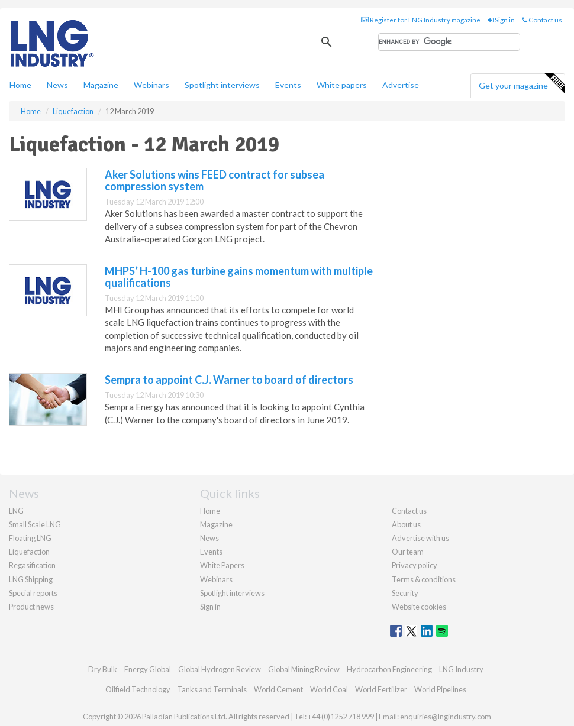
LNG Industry (461, 669)
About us (406, 524)
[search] (449, 42)
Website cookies (419, 606)
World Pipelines (440, 689)
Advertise (400, 85)
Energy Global (147, 669)
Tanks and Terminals (212, 689)
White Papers (222, 565)
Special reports (33, 593)
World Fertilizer (381, 689)
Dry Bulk (102, 669)
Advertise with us (420, 538)
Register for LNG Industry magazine (421, 20)
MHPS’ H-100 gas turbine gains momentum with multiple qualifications (239, 276)
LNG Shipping (31, 579)
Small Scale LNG (35, 524)
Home (20, 85)
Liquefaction (29, 551)
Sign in (501, 20)
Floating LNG (30, 538)
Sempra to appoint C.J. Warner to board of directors (229, 379)
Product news (31, 606)
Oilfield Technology (137, 689)
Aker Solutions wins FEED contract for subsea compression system (214, 180)
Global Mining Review (304, 669)
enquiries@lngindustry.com (445, 716)
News (209, 538)
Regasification (32, 565)
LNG (16, 511)
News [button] (57, 85)
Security (405, 593)
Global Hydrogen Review (219, 669)
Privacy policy (414, 565)
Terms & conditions (424, 579)
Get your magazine (522, 84)
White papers (342, 85)
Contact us (542, 20)
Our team (408, 551)
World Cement (278, 689)
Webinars (151, 85)
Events (288, 85)
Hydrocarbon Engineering (389, 669)
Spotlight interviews (222, 85)
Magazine (100, 85)
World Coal (329, 689)
